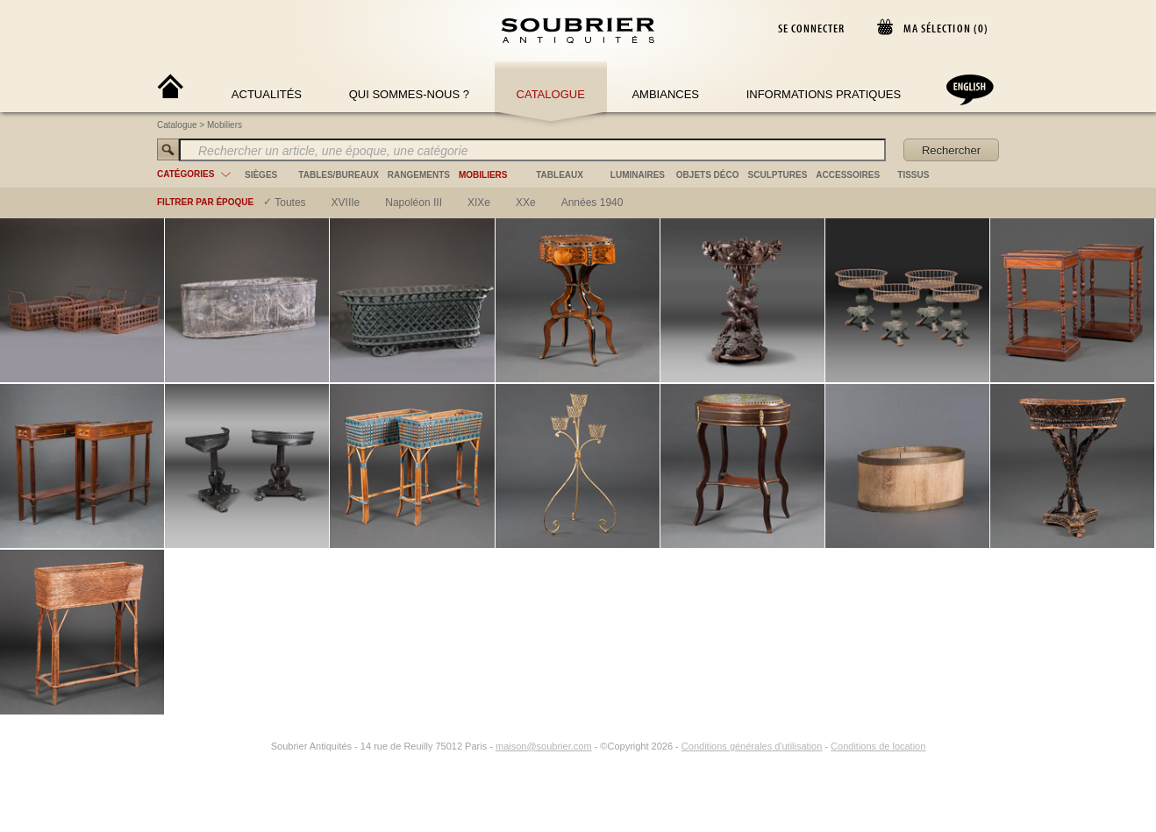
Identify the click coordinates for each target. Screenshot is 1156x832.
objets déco (707, 175)
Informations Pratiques (823, 94)
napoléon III (413, 202)
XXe (526, 202)
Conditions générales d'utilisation (751, 746)
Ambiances (665, 94)
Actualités (267, 94)
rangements (419, 175)
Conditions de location (878, 746)
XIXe (478, 202)
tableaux (559, 175)
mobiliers (483, 175)
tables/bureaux (338, 175)
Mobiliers (224, 125)
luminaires (637, 175)
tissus (913, 175)
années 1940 (592, 202)
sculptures (778, 175)
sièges (261, 175)
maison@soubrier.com (544, 746)
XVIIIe (346, 202)
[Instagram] (259, 746)
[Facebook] (239, 746)
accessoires (848, 175)
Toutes (290, 202)
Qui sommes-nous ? (409, 94)
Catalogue (551, 94)
